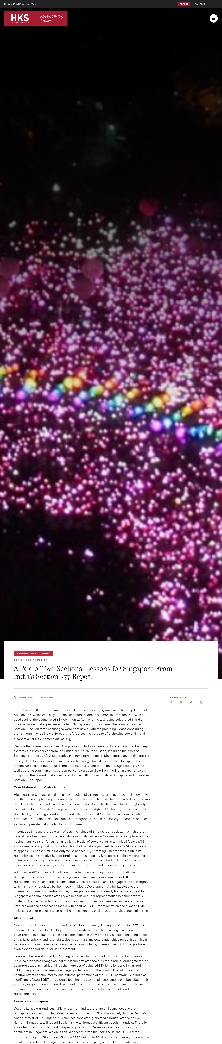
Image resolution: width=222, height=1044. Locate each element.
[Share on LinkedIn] (171, 702)
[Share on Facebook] (201, 702)
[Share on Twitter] (191, 702)
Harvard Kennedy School (20, 3)
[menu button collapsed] (214, 18)
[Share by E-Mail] (181, 702)
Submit (184, 4)
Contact (200, 4)
